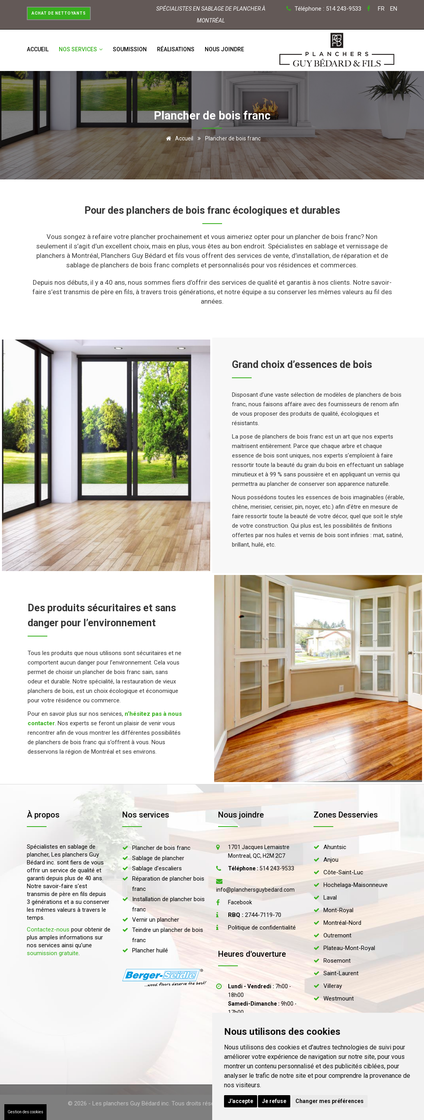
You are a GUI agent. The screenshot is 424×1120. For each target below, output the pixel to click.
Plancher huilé (150, 950)
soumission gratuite (52, 953)
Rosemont (337, 960)
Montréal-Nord (342, 922)
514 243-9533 (261, 868)
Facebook (240, 902)
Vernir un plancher (155, 919)
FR (381, 8)
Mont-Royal (338, 910)
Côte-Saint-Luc (343, 872)
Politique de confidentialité (262, 927)
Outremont (337, 935)
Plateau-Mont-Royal (349, 948)
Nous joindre (224, 49)
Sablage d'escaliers (157, 868)
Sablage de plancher (158, 858)
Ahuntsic (334, 847)
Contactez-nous (48, 929)
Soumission (130, 49)
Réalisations (175, 49)
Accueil (38, 49)
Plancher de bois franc (161, 847)
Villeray (332, 985)
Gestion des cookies (25, 1112)
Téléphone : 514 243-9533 (328, 8)
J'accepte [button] (240, 1101)
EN (393, 8)
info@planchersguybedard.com (255, 890)
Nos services (81, 49)
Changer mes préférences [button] (329, 1101)
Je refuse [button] (274, 1101)
